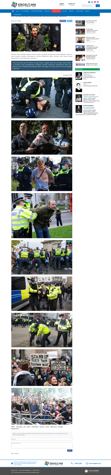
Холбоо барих (36, 470)
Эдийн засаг (47, 11)
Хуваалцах (63, 21)
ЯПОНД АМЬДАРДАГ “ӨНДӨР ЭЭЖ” (90, 86)
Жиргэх (69, 21)
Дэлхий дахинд (56, 11)
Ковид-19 (87, 11)
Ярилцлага (71, 11)
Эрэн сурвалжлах (25, 11)
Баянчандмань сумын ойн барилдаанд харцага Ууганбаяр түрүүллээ (91, 56)
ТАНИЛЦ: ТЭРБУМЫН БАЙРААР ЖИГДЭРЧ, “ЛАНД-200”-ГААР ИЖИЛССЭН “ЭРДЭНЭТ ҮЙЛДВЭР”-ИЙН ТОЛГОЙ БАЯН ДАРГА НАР (91, 100)
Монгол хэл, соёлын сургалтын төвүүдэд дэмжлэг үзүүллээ (92, 39)
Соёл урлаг (64, 11)
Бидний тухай (14, 470)
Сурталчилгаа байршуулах (25, 470)
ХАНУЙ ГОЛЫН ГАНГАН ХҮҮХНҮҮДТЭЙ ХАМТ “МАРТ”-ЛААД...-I (89, 77)
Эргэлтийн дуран (16, 14)
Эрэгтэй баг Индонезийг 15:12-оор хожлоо (91, 21)
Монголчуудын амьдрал (36, 11)
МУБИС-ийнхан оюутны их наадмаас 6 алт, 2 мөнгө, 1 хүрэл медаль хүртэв (92, 65)
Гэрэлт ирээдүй (79, 11)
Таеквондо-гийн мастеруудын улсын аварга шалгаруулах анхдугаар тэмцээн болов (92, 48)
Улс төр (17, 11)
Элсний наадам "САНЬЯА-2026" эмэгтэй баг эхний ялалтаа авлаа (92, 30)
